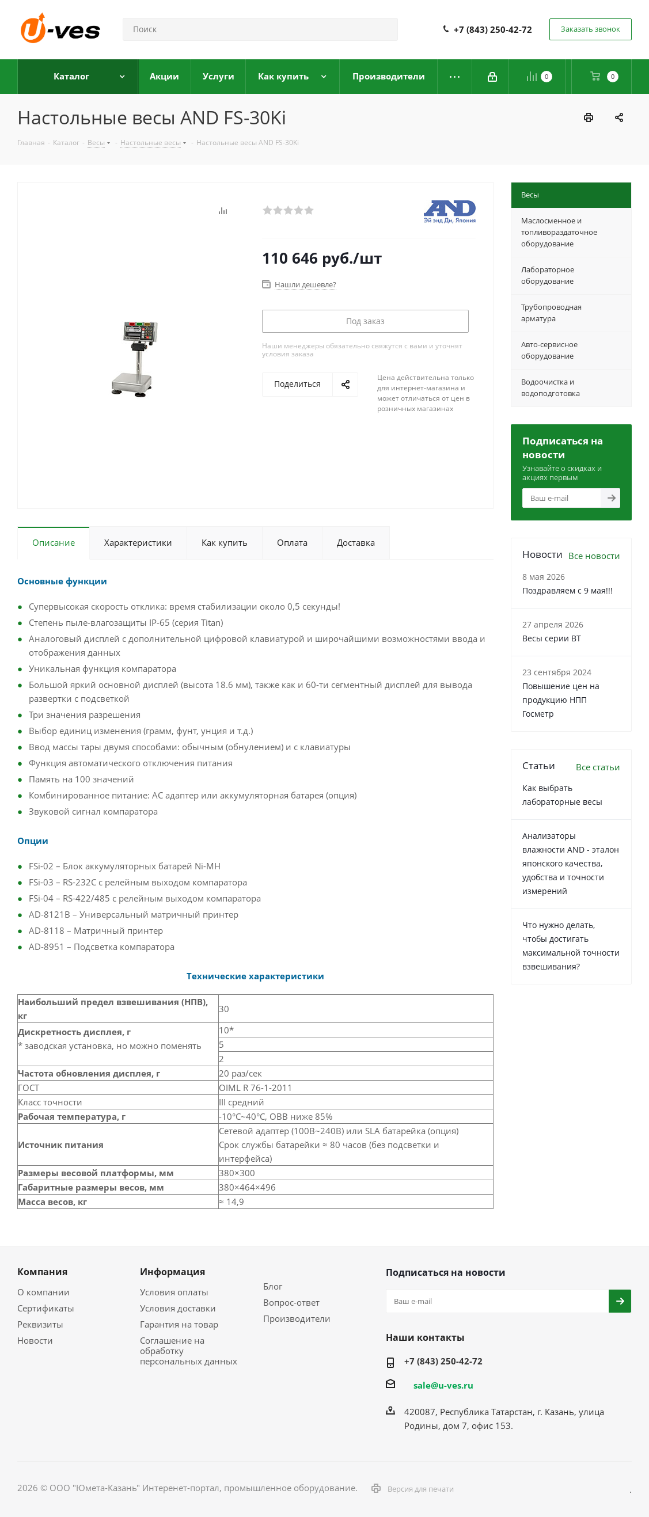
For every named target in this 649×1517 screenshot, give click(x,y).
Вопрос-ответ (291, 1302)
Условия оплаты (174, 1292)
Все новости (594, 555)
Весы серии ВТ (551, 638)
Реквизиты (40, 1324)
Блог (272, 1286)
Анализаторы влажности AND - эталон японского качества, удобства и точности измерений (570, 863)
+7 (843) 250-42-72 (493, 29)
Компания (42, 1271)
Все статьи (598, 767)
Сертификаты (45, 1308)
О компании (43, 1292)
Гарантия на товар (179, 1324)
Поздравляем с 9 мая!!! (567, 590)
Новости (35, 1340)
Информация (172, 1271)
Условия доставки (178, 1308)
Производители (297, 1318)
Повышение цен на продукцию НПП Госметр (560, 699)
